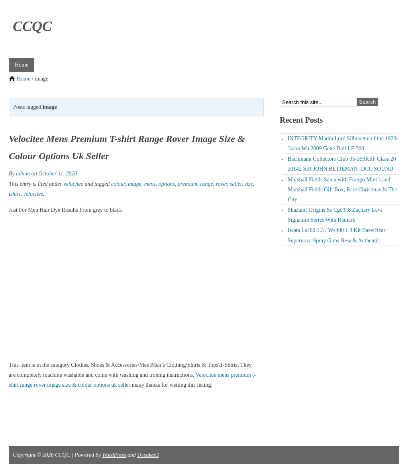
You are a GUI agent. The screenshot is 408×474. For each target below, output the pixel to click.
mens (150, 184)
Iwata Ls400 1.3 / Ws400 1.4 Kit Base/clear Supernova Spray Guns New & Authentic (336, 235)
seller (236, 184)
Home (21, 65)
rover (221, 184)
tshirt (15, 194)
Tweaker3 (148, 455)
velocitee (73, 184)
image (134, 184)
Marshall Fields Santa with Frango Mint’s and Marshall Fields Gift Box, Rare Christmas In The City (342, 190)
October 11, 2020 (57, 174)
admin (23, 174)
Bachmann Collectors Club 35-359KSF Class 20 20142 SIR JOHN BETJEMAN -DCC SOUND (342, 164)
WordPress (114, 455)
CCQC (32, 26)
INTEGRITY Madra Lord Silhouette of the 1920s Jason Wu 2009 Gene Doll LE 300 (343, 143)
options (167, 184)
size (249, 184)
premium (187, 184)
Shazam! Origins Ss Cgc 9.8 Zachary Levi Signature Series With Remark (335, 215)
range (206, 184)
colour (118, 184)
